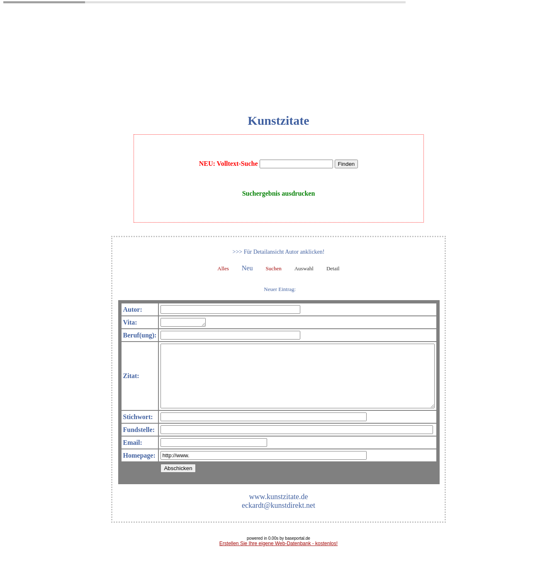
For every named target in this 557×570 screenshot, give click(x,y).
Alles (223, 268)
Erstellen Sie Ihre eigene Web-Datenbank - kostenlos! (278, 557)
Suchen (273, 268)
